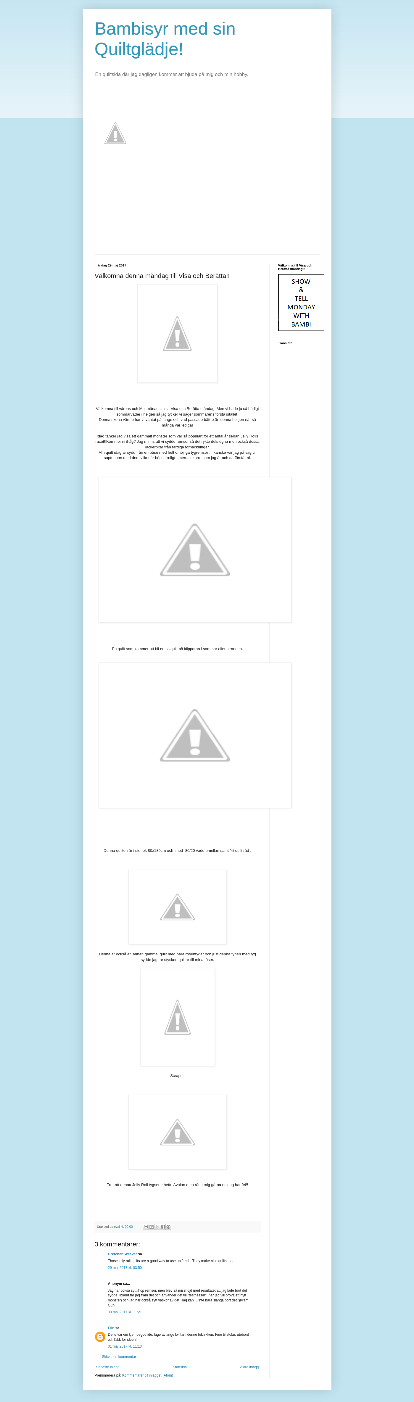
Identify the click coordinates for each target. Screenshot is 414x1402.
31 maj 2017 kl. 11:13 (125, 1346)
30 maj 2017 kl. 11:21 (125, 1312)
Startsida (180, 1367)
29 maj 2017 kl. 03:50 (125, 1268)
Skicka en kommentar (119, 1357)
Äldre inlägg (249, 1367)
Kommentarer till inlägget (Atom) (147, 1375)
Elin (111, 1328)
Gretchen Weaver (122, 1254)
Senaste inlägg (108, 1367)
